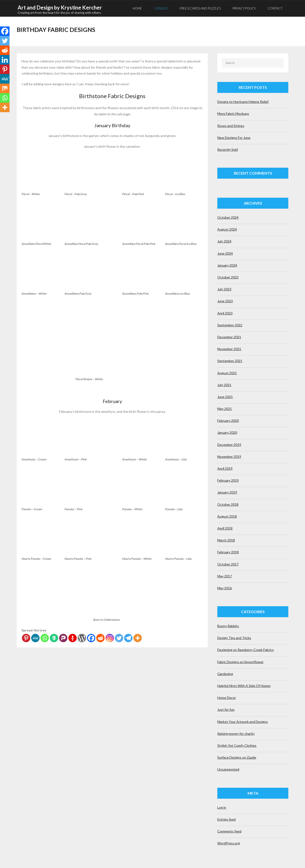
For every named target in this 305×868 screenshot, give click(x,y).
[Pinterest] (26, 637)
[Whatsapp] (45, 637)
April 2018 (225, 528)
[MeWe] (35, 637)
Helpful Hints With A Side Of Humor (244, 685)
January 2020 (227, 432)
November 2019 (229, 456)
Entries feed (226, 819)
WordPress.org (228, 843)
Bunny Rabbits (228, 625)
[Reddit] (100, 637)
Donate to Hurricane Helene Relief (243, 101)
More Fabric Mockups (233, 113)
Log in (221, 807)
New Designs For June (233, 137)
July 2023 (224, 289)
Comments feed (229, 831)
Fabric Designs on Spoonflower (240, 661)
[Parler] (63, 637)
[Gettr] (72, 637)
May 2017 (224, 576)
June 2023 (225, 300)
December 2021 (229, 336)
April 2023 (225, 313)
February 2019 (228, 480)
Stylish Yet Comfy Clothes (236, 745)
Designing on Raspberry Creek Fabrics (245, 649)
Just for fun (225, 709)
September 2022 (229, 325)
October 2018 (228, 504)
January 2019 (227, 492)
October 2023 (228, 277)
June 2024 (225, 253)
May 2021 (224, 408)
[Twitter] (119, 637)
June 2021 (225, 396)
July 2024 (224, 241)
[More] (137, 637)
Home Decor (226, 697)
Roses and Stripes (230, 125)
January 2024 (227, 265)
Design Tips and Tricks (234, 637)
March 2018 (226, 540)
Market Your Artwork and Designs (242, 721)
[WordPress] (82, 637)
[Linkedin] (5, 60)
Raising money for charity (236, 733)
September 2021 (229, 360)
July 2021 (224, 384)
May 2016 (224, 587)
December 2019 (229, 444)
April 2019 (225, 468)
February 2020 (228, 420)
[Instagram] (110, 637)
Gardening (225, 673)
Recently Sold (227, 149)
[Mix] (5, 88)
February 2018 (228, 552)
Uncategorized (228, 769)
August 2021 (227, 372)
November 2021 (229, 348)
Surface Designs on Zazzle (236, 757)
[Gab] (54, 637)
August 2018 (227, 516)
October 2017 (228, 564)
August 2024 (227, 229)
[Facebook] (91, 637)
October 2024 (228, 217)
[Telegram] (128, 637)
